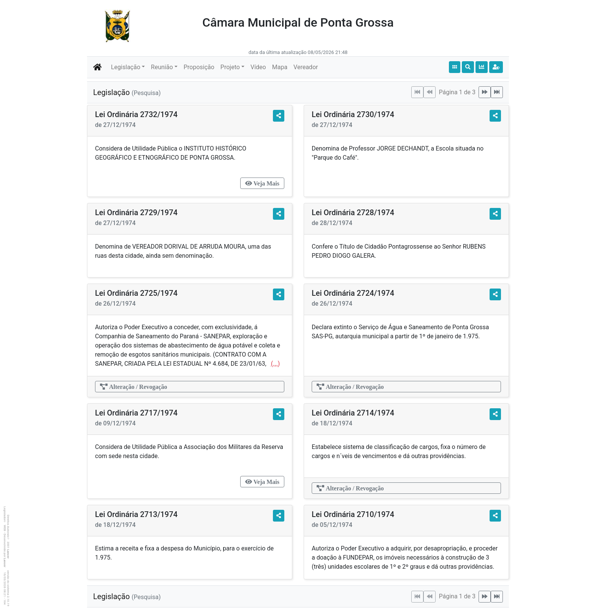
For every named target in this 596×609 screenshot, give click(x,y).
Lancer (8, 554)
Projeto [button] (230, 67)
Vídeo (258, 67)
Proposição (199, 67)
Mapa (279, 67)
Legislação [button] (125, 67)
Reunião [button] (162, 67)
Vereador (305, 67)
